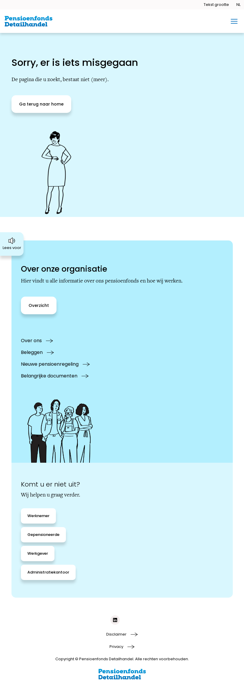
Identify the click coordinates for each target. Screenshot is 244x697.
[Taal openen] (238, 4)
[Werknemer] (38, 516)
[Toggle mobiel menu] (234, 21)
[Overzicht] (39, 305)
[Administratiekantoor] (48, 572)
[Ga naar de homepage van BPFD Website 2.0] (28, 21)
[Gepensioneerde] (43, 534)
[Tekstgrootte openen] (216, 4)
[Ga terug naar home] (41, 104)
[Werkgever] (37, 553)
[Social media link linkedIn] (115, 620)
